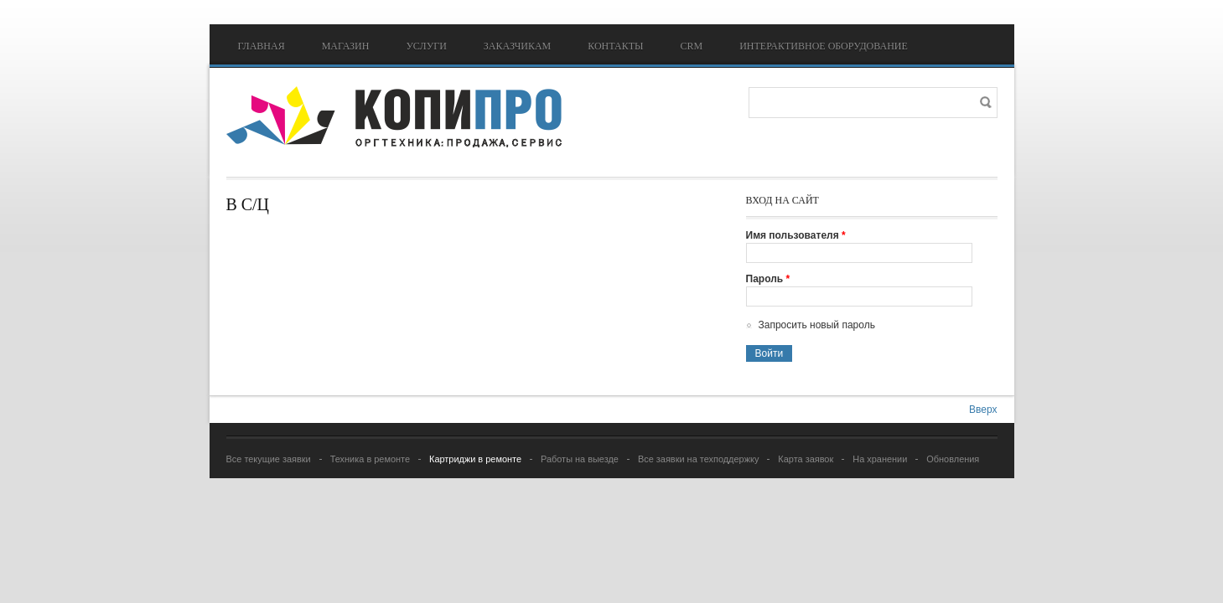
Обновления (952, 459)
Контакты (615, 46)
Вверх (983, 409)
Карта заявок (805, 459)
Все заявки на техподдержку (698, 459)
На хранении (879, 459)
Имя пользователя (796, 235)
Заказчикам (517, 46)
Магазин (346, 46)
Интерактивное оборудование (823, 46)
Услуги (426, 46)
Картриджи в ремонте (475, 459)
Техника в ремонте (370, 459)
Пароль (768, 279)
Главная (261, 46)
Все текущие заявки (268, 459)
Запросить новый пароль (817, 325)
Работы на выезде (580, 459)
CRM (691, 46)
